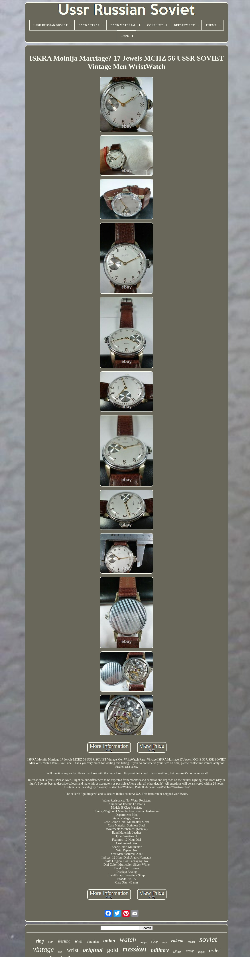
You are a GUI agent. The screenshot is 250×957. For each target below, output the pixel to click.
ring (40, 941)
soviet (208, 939)
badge (143, 942)
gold (112, 949)
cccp (154, 941)
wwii (79, 941)
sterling (64, 941)
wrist (72, 950)
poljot (201, 951)
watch (128, 939)
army (189, 951)
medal (191, 941)
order (214, 950)
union (109, 940)
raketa (177, 940)
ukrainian (93, 941)
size (60, 951)
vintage (43, 949)
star (50, 941)
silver (177, 951)
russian (134, 949)
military (160, 950)
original (93, 950)
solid (164, 942)
